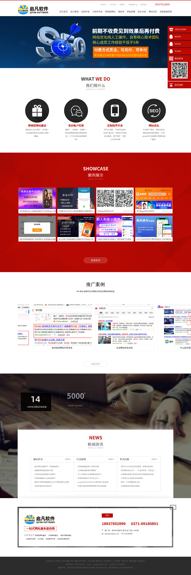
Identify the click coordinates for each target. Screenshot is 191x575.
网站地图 (133, 561)
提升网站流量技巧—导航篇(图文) (47, 466)
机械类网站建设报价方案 (44, 470)
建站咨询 (178, 37)
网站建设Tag (133, 4)
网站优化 (154, 125)
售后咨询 (178, 51)
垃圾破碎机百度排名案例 (130, 486)
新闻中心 (99, 561)
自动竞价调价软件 (63, 539)
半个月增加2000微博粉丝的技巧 (89, 474)
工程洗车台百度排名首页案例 (132, 478)
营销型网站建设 (37, 125)
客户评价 (83, 561)
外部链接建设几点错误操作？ (45, 478)
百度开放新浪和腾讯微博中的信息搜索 (92, 486)
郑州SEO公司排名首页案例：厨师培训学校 (137, 466)
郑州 (107, 515)
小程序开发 (97, 12)
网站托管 (153, 12)
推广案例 (74, 561)
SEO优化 (41, 539)
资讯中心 (104, 4)
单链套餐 (131, 12)
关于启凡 (113, 4)
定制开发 (85, 12)
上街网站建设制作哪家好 (87, 470)
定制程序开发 (115, 125)
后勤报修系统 (166, 12)
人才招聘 (116, 561)
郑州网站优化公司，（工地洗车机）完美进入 (138, 470)
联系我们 (143, 4)
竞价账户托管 (76, 125)
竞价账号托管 (31, 539)
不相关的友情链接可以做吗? (45, 474)
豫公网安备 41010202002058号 (121, 568)
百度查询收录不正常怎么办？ (89, 478)
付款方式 (124, 561)
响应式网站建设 (65, 535)
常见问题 (91, 561)
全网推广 (122, 4)
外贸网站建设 (53, 535)
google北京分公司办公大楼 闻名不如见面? (93, 482)
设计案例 (74, 12)
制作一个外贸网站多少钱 (130, 482)
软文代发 (142, 12)
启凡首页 (63, 12)
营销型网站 (110, 12)
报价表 (121, 12)
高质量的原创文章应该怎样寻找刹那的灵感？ (138, 474)
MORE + (68, 459)
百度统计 (141, 561)
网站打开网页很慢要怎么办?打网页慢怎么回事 (52, 482)
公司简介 (58, 561)
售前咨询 (178, 44)
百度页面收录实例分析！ (44, 486)
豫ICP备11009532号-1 (99, 568)
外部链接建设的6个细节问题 (88, 466)
